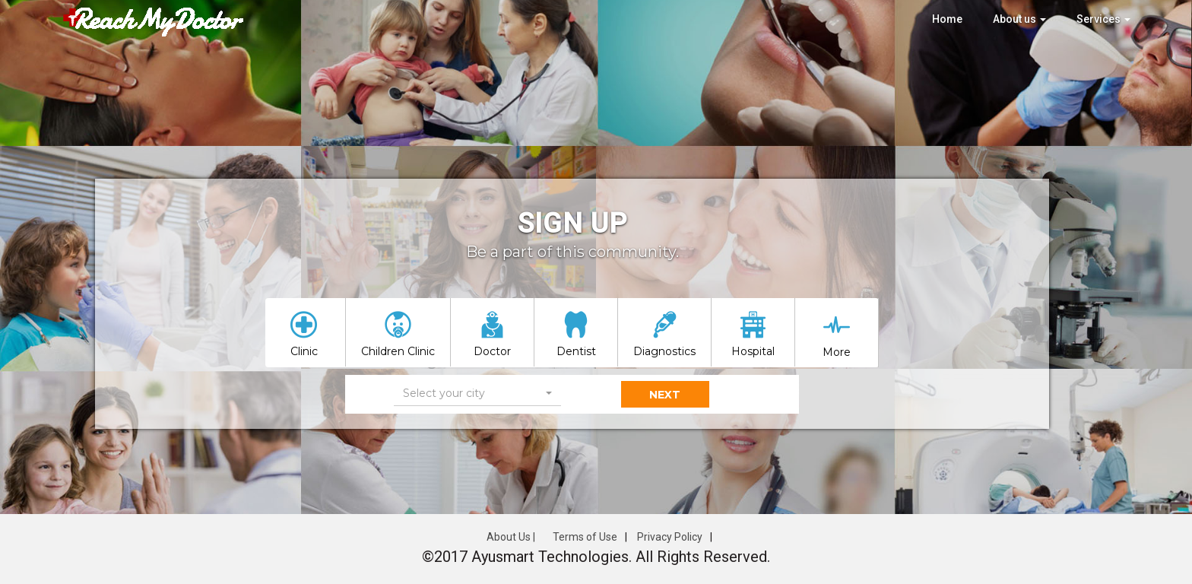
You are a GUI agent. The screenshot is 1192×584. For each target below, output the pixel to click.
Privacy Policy (669, 537)
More (837, 352)
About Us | (511, 537)
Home (947, 19)
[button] (477, 393)
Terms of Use (585, 537)
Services (1103, 19)
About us (1019, 19)
